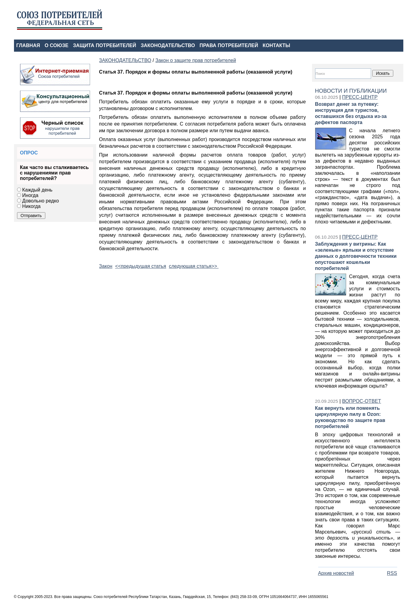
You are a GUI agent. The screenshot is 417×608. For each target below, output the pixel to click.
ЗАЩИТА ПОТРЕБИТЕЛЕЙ (104, 45)
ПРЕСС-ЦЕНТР (360, 97)
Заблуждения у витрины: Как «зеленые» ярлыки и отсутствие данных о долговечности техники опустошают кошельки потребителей (356, 256)
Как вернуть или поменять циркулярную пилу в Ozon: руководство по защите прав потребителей (350, 417)
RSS (392, 573)
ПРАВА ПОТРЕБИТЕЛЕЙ (229, 45)
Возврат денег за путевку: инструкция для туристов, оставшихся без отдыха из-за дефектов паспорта (351, 113)
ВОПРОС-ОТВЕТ (361, 401)
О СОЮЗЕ (56, 45)
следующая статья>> (193, 266)
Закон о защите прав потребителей (195, 60)
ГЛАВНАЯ (28, 45)
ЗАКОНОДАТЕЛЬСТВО (168, 45)
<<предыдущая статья (140, 266)
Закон (106, 266)
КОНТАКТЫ (276, 45)
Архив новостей (336, 573)
